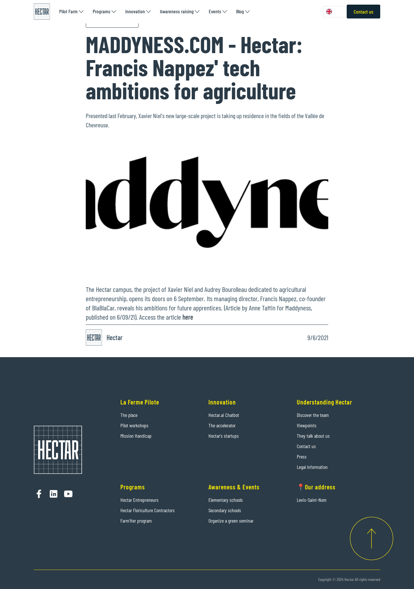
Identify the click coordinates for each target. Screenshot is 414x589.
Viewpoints (306, 425)
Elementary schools (225, 500)
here (187, 317)
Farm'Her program (136, 520)
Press (302, 456)
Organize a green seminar (230, 520)
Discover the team (313, 415)
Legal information (312, 467)
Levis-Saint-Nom (312, 500)
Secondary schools (224, 510)
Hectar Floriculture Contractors (147, 510)
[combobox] (335, 11)
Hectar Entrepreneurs (139, 500)
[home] (42, 11)
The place (128, 415)
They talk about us (313, 436)
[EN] (334, 11)
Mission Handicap (136, 436)
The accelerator (222, 425)
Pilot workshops (134, 425)
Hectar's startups (223, 436)
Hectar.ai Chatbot (223, 415)
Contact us (363, 11)
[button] (71, 11)
